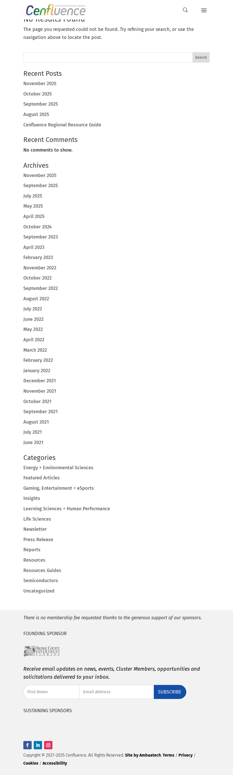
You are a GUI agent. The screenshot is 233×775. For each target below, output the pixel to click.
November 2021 (39, 391)
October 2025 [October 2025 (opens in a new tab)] (37, 94)
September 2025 (40, 185)
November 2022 (39, 268)
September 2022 (40, 288)
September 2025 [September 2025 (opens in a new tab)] (40, 104)
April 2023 (33, 247)
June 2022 (33, 319)
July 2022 (32, 309)
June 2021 (33, 442)
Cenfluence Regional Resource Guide (62, 125)
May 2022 (33, 329)
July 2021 (32, 432)
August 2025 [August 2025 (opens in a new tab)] (36, 114)
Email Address (97, 691)
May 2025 (33, 206)
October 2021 (37, 401)
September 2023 (40, 237)
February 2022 (38, 360)
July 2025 (32, 196)
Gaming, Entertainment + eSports (58, 488)
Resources (34, 560)
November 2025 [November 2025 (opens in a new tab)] (39, 83)
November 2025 (39, 175)
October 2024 (37, 227)
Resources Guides (42, 570)
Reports (31, 550)
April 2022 (33, 340)
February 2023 (38, 257)
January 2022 (36, 370)
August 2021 (36, 422)
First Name (38, 691)
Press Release (38, 539)
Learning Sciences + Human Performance (66, 509)
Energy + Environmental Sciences (58, 468)
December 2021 (39, 381)
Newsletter (35, 529)
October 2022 (37, 278)
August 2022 (36, 299)
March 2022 (35, 350)
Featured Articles (41, 478)
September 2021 (40, 411)
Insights (31, 498)
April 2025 (33, 216)
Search (201, 57)
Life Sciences (37, 519)
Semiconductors (40, 580)
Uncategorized (38, 591)
